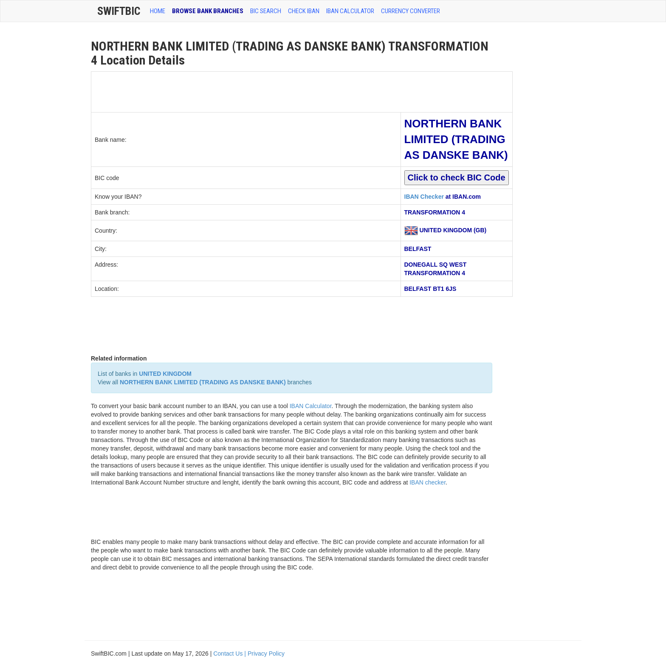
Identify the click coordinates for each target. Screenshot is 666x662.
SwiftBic (118, 11)
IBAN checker (427, 482)
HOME (157, 11)
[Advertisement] (246, 91)
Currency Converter (410, 11)
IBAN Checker (424, 196)
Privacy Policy (266, 653)
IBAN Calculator (350, 11)
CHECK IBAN (303, 11)
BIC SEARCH (265, 11)
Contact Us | (230, 653)
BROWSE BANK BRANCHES (207, 11)
